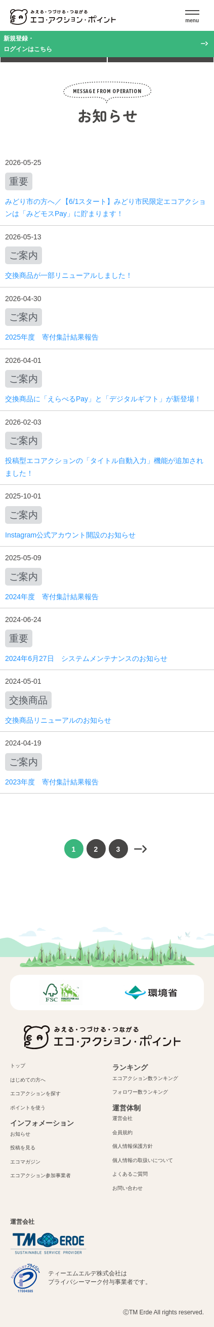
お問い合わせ (127, 1188)
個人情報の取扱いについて (142, 1160)
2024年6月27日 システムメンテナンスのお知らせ (86, 658)
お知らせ (20, 1134)
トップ (17, 1065)
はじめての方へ (28, 1080)
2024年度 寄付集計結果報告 (52, 597)
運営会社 (122, 1118)
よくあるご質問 (130, 1174)
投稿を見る (22, 1147)
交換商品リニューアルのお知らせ (58, 720)
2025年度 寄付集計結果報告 (52, 337)
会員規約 (122, 1132)
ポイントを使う (28, 1107)
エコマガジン (25, 1162)
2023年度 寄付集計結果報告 (52, 782)
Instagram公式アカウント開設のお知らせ (70, 535)
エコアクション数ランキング (145, 1078)
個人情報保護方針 (132, 1146)
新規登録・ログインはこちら (28, 44)
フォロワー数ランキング (140, 1092)
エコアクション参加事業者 (40, 1175)
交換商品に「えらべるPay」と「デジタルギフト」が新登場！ (103, 399)
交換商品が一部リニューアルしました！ (69, 275)
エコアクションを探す (35, 1093)
